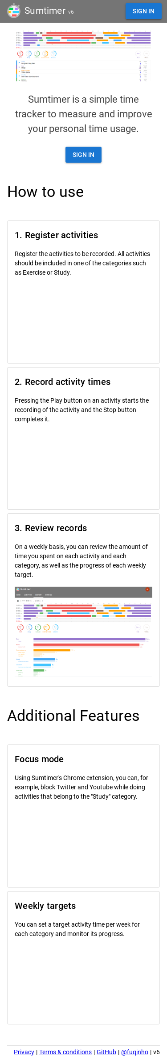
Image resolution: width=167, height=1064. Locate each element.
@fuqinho (134, 1052)
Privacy (24, 1052)
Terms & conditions (65, 1052)
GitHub (106, 1052)
